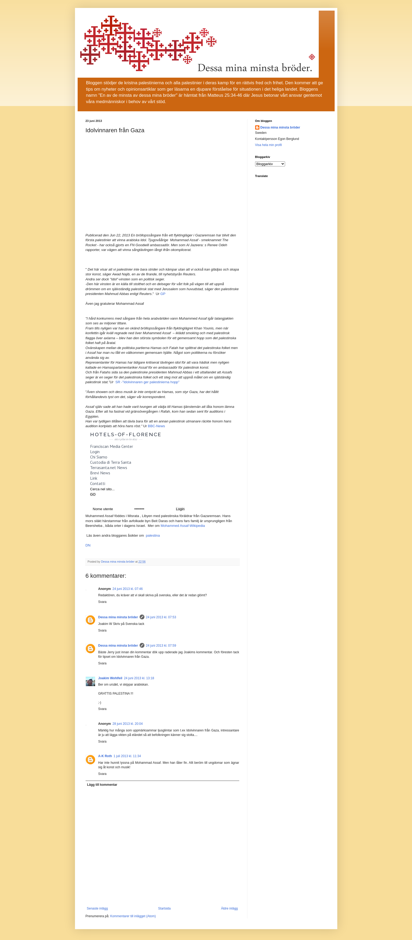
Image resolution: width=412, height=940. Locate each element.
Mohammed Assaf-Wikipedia (183, 526)
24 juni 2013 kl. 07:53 (161, 617)
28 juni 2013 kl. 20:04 (128, 724)
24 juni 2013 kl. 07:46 (128, 589)
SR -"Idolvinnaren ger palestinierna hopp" (147, 382)
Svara (102, 602)
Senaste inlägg (97, 908)
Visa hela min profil (268, 145)
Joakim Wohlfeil (110, 678)
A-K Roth (105, 756)
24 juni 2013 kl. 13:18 (139, 678)
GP (162, 294)
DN (88, 545)
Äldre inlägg (229, 908)
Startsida (164, 908)
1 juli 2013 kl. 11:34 (127, 756)
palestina (153, 535)
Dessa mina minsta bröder (118, 617)
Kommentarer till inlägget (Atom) (133, 916)
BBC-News (156, 426)
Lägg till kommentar (102, 785)
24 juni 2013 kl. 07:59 (161, 645)
